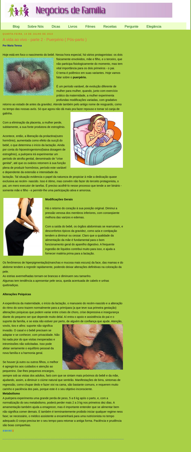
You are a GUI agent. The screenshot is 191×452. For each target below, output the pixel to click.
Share (7, 431)
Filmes (90, 26)
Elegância (153, 26)
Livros (72, 26)
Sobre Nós (36, 26)
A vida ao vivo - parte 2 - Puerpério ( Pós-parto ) (45, 39)
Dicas (56, 26)
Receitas (109, 26)
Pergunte (131, 26)
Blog (16, 26)
